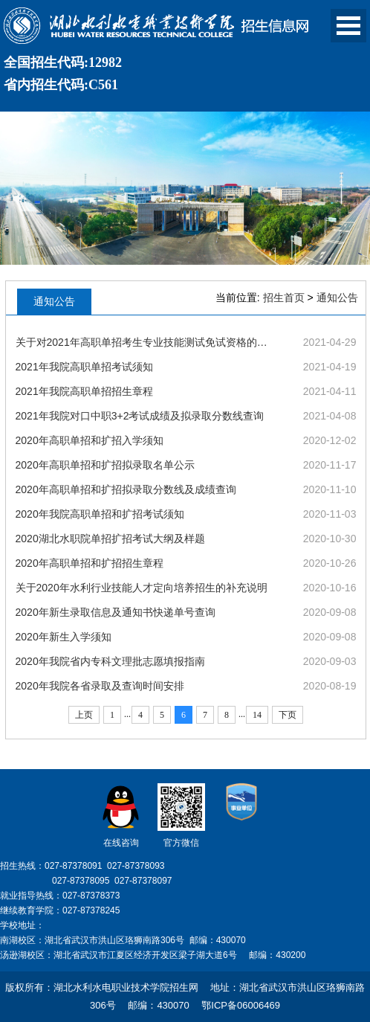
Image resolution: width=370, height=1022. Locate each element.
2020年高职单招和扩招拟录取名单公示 (105, 465)
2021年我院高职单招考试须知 (84, 367)
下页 (287, 715)
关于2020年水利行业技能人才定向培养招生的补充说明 (141, 588)
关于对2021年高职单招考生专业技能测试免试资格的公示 (145, 342)
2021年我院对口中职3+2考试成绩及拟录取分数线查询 (140, 416)
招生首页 (284, 297)
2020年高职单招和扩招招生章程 (89, 563)
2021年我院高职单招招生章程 (84, 391)
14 (257, 715)
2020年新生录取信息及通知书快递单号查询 (115, 612)
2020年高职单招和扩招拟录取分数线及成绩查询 (126, 489)
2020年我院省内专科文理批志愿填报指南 (110, 661)
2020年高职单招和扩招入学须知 (89, 440)
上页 (84, 715)
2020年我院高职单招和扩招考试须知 (100, 514)
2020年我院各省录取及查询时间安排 (100, 686)
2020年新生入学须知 (63, 637)
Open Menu (348, 25)
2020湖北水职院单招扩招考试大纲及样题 (110, 538)
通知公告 (337, 297)
